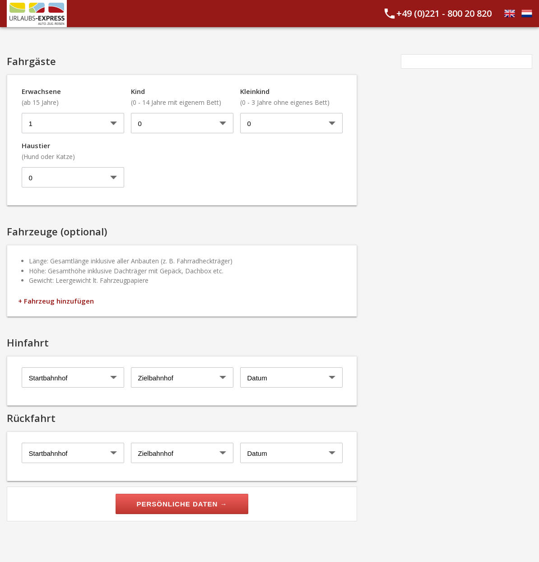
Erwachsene (41, 97)
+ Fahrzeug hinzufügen (56, 300)
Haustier (48, 151)
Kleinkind (285, 97)
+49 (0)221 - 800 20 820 (444, 13)
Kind (176, 97)
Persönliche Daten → (181, 504)
